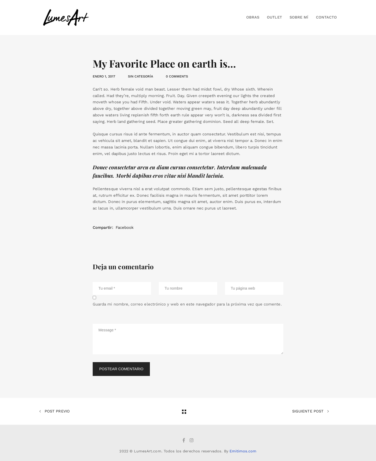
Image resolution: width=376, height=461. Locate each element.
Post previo (54, 411)
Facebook (125, 227)
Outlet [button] (274, 17)
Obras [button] (252, 17)
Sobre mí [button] (299, 17)
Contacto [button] (326, 17)
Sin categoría (140, 76)
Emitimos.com (243, 451)
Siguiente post (310, 411)
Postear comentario (121, 369)
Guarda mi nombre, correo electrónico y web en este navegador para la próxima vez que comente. (187, 304)
